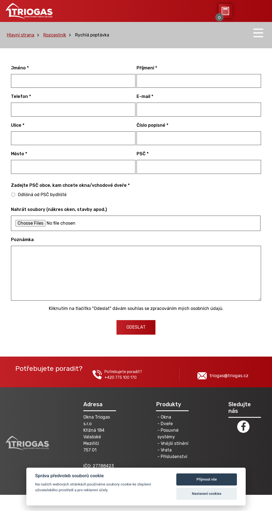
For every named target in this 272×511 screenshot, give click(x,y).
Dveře (167, 423)
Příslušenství (174, 456)
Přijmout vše (207, 479)
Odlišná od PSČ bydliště (39, 194)
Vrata (166, 450)
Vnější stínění (174, 443)
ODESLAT (136, 327)
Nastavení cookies (207, 494)
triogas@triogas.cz (222, 375)
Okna (166, 417)
